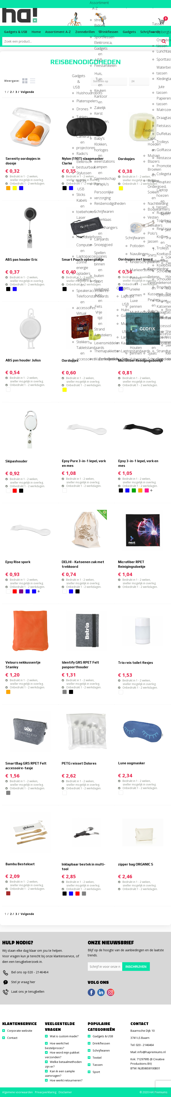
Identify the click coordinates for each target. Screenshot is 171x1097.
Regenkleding (152, 268)
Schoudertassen (161, 279)
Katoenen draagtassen (161, 308)
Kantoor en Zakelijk (98, 98)
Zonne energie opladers (80, 263)
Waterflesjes (98, 359)
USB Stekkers (80, 338)
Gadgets (120, 288)
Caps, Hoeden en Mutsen (152, 140)
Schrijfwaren (98, 211)
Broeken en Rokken (152, 171)
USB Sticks (80, 190)
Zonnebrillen (103, 359)
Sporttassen (161, 59)
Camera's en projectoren (80, 138)
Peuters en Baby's (152, 301)
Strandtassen (161, 351)
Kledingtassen (161, 78)
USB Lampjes (125, 333)
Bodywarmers (152, 209)
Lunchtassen (161, 51)
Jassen (152, 241)
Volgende (27, 914)
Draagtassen (161, 117)
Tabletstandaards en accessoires (80, 349)
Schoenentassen (161, 271)
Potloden (134, 245)
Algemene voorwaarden (17, 1092)
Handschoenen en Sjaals (152, 343)
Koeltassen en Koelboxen (161, 255)
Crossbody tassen (161, 41)
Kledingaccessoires (152, 333)
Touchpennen (134, 339)
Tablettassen (161, 317)
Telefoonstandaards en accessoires (80, 297)
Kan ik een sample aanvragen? (60, 1073)
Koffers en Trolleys (161, 238)
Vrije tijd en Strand (98, 314)
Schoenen (152, 359)
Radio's (80, 153)
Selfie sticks (80, 126)
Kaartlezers (125, 342)
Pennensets (134, 323)
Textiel (147, 130)
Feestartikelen (98, 65)
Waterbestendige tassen (161, 69)
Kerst (98, 113)
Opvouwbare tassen (161, 296)
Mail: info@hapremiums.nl (148, 1052)
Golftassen (161, 149)
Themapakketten (98, 351)
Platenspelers (80, 100)
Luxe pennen (134, 302)
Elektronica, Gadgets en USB (98, 44)
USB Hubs (125, 306)
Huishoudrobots (80, 92)
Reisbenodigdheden (98, 203)
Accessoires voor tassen (161, 327)
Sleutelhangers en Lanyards (98, 229)
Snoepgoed (98, 244)
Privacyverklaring (45, 1092)
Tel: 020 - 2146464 (142, 1045)
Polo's (152, 233)
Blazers (152, 161)
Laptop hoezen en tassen (161, 191)
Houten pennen (134, 349)
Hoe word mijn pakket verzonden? (62, 1054)
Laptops (125, 296)
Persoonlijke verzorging (98, 193)
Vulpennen (134, 359)
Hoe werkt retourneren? (66, 1080)
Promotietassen (161, 165)
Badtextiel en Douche (152, 318)
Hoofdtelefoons (80, 236)
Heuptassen (161, 181)
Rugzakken (161, 212)
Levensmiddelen (98, 342)
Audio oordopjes (80, 326)
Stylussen (80, 172)
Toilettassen (161, 220)
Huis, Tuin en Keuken (98, 75)
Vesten (152, 217)
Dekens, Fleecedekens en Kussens (152, 278)
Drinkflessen (112, 359)
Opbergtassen (161, 31)
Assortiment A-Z (94, 4)
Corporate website (19, 1031)
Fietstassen (161, 125)
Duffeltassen (161, 133)
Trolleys (161, 141)
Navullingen (134, 253)
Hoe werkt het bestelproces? (57, 1045)
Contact (12, 1038)
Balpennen (134, 331)
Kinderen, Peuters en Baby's (98, 123)
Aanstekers (98, 334)
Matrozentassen (161, 109)
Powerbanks (80, 228)
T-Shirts (152, 251)
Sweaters (152, 225)
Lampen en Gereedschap (98, 168)
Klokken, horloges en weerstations (98, 146)
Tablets (80, 117)
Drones (80, 109)
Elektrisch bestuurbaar (80, 163)
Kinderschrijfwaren (134, 261)
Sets (125, 359)
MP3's (80, 180)
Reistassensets (161, 157)
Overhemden (152, 260)
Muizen (125, 323)
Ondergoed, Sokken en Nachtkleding (152, 188)
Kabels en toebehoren (80, 202)
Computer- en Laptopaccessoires (80, 246)
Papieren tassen (161, 100)
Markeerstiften (134, 269)
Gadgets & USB (76, 77)
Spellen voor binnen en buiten (98, 254)
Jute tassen (161, 88)
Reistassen (161, 228)
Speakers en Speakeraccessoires (80, 281)
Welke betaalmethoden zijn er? (63, 1064)
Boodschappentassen (161, 287)
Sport (98, 281)
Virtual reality (80, 315)
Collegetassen (161, 173)
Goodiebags (161, 359)
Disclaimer (65, 1092)
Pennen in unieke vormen (134, 279)
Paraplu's (98, 184)
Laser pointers (80, 219)
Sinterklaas (98, 219)
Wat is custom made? (64, 1036)
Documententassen (161, 342)
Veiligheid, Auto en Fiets (98, 291)
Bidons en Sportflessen (98, 27)
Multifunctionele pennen (134, 314)
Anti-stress (98, 15)
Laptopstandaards (125, 351)
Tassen (156, 23)
